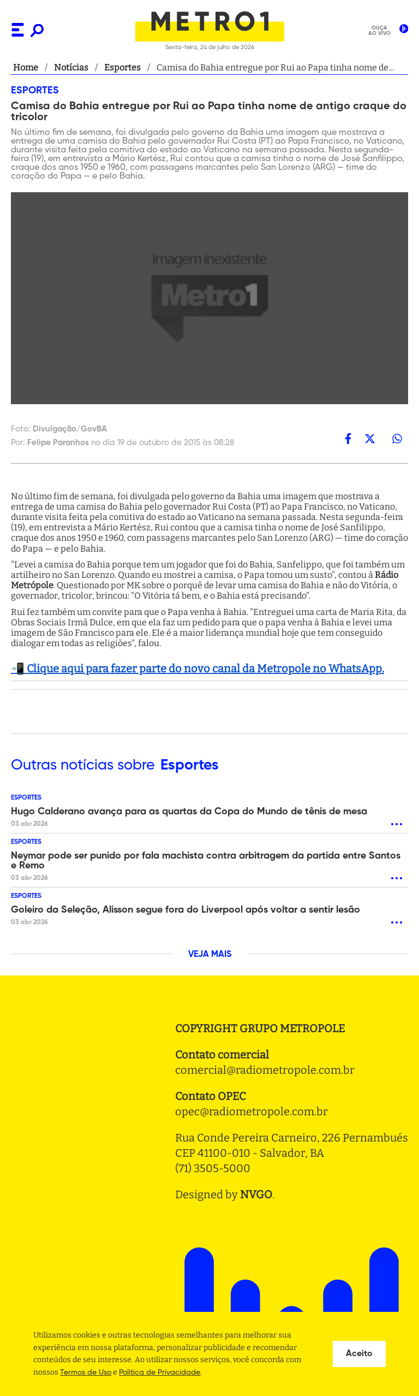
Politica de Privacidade (159, 1372)
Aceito (359, 1354)
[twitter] (370, 438)
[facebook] (348, 438)
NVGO (256, 1194)
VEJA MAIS (209, 954)
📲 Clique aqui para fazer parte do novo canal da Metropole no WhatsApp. (197, 668)
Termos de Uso (85, 1372)
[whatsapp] (397, 438)
